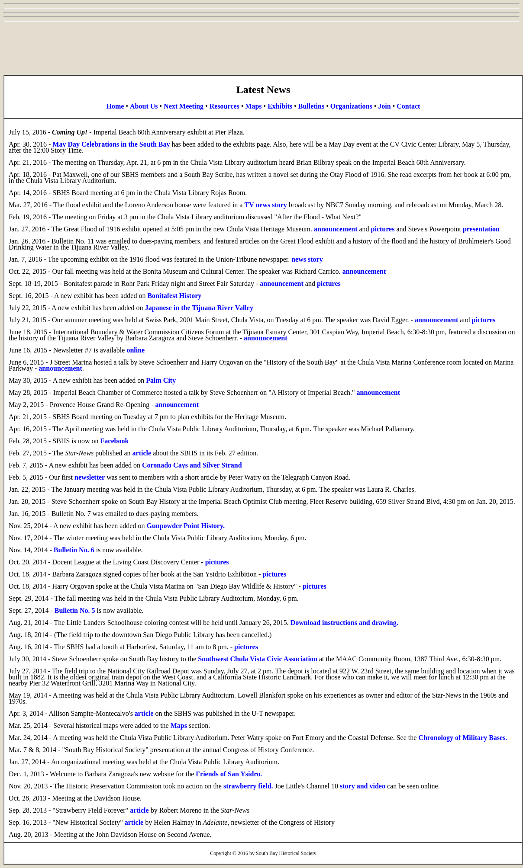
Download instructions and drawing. (344, 622)
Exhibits (280, 106)
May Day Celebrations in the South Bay (111, 144)
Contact (408, 106)
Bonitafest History (174, 295)
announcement (335, 229)
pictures (383, 229)
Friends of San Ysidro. (229, 774)
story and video (362, 786)
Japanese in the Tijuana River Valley (199, 307)
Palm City (161, 380)
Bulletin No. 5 (75, 610)
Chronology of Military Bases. (462, 737)
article (142, 453)
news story (307, 259)
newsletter (89, 477)
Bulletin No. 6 (74, 550)
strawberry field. (248, 786)
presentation (481, 229)
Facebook (114, 441)
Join (384, 106)
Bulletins (311, 106)
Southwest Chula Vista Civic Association (257, 659)
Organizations (351, 106)
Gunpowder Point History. (185, 525)
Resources (224, 106)
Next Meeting (183, 106)
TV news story (265, 204)
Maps (253, 106)
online (135, 350)
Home (115, 106)
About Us (144, 106)
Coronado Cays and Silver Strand (192, 465)
